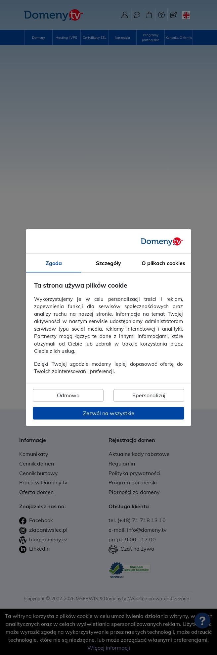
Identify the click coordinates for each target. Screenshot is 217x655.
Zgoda (54, 263)
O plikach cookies (163, 263)
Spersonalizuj (148, 395)
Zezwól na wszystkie (108, 413)
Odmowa (68, 395)
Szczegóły (108, 263)
